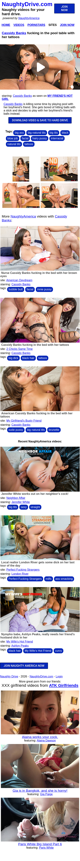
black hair (28, 358)
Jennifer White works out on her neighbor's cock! (34, 493)
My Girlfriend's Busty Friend (24, 420)
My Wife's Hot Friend (19, 641)
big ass (19, 132)
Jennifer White (20, 502)
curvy (58, 650)
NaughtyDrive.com (27, 4)
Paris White (46, 847)
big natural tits (37, 132)
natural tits (14, 144)
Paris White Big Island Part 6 (40, 844)
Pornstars (36, 24)
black (65, 132)
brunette (54, 429)
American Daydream (19, 280)
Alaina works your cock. (40, 737)
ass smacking (64, 578)
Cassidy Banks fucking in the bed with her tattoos (35, 344)
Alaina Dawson (46, 740)
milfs (49, 578)
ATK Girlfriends (63, 685)
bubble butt (16, 289)
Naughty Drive (9, 676)
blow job (12, 138)
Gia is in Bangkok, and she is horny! (40, 790)
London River (19, 573)
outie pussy (16, 429)
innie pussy (44, 289)
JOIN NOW (64, 8)
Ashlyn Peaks (20, 645)
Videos (18, 24)
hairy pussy (39, 138)
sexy (24, 507)
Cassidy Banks (14, 33)
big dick (13, 358)
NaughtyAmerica (28, 18)
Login (59, 676)
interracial (57, 138)
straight (35, 507)
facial (25, 138)
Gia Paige (46, 794)
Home (6, 24)
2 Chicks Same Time (19, 348)
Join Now (67, 24)
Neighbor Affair (15, 497)
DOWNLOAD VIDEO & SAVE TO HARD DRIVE (40, 120)
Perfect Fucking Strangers (23, 569)
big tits (54, 132)
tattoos (29, 144)
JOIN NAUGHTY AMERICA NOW (24, 665)
